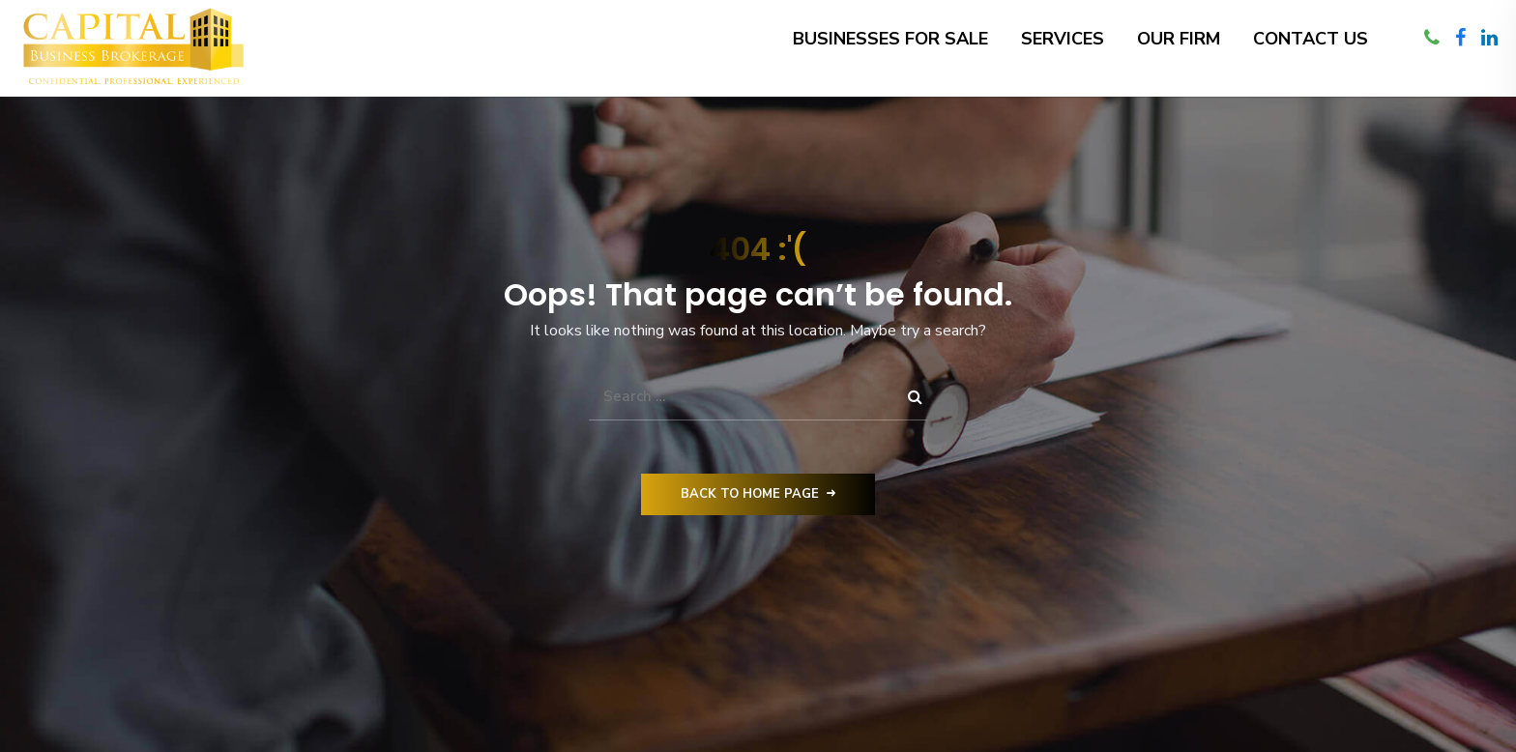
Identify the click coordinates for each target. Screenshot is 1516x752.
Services (1062, 38)
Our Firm (1178, 38)
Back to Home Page (758, 494)
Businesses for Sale (890, 38)
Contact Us (1310, 38)
